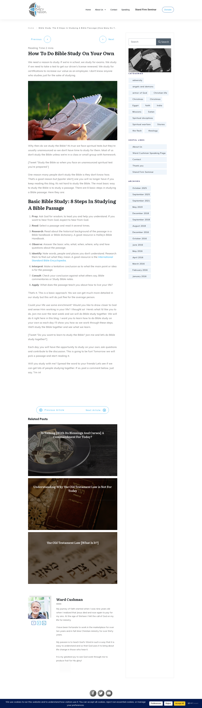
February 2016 (140, 270)
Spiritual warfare (142, 124)
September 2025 (141, 194)
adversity (137, 80)
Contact (137, 159)
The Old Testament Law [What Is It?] (72, 557)
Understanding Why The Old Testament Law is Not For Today (72, 503)
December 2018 (141, 213)
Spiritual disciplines (143, 118)
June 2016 (138, 245)
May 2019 (138, 207)
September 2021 (141, 200)
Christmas (138, 99)
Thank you (138, 165)
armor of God (140, 93)
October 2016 (140, 238)
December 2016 (141, 232)
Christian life (160, 93)
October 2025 (140, 188)
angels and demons (143, 86)
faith (147, 105)
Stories (161, 124)
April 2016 (138, 257)
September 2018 (141, 219)
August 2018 (139, 226)
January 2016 (139, 276)
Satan (151, 112)
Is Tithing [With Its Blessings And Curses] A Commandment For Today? (72, 449)
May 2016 (138, 251)
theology (153, 130)
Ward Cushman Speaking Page (149, 153)
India (159, 105)
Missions (137, 112)
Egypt (136, 105)
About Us (137, 147)
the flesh (137, 130)
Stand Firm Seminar (143, 172)
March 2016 (139, 263)
